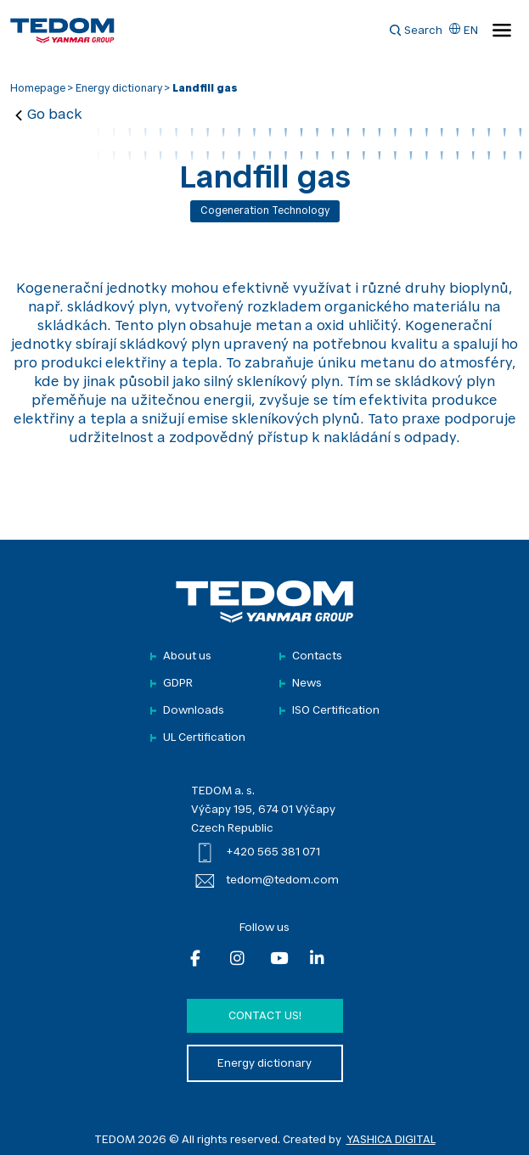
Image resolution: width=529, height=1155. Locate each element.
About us (187, 656)
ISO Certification (336, 710)
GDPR (178, 683)
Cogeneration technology (264, 211)
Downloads (193, 710)
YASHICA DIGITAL (391, 1140)
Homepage (37, 89)
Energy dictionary (119, 89)
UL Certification (204, 737)
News (307, 683)
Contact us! (264, 1016)
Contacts (317, 656)
